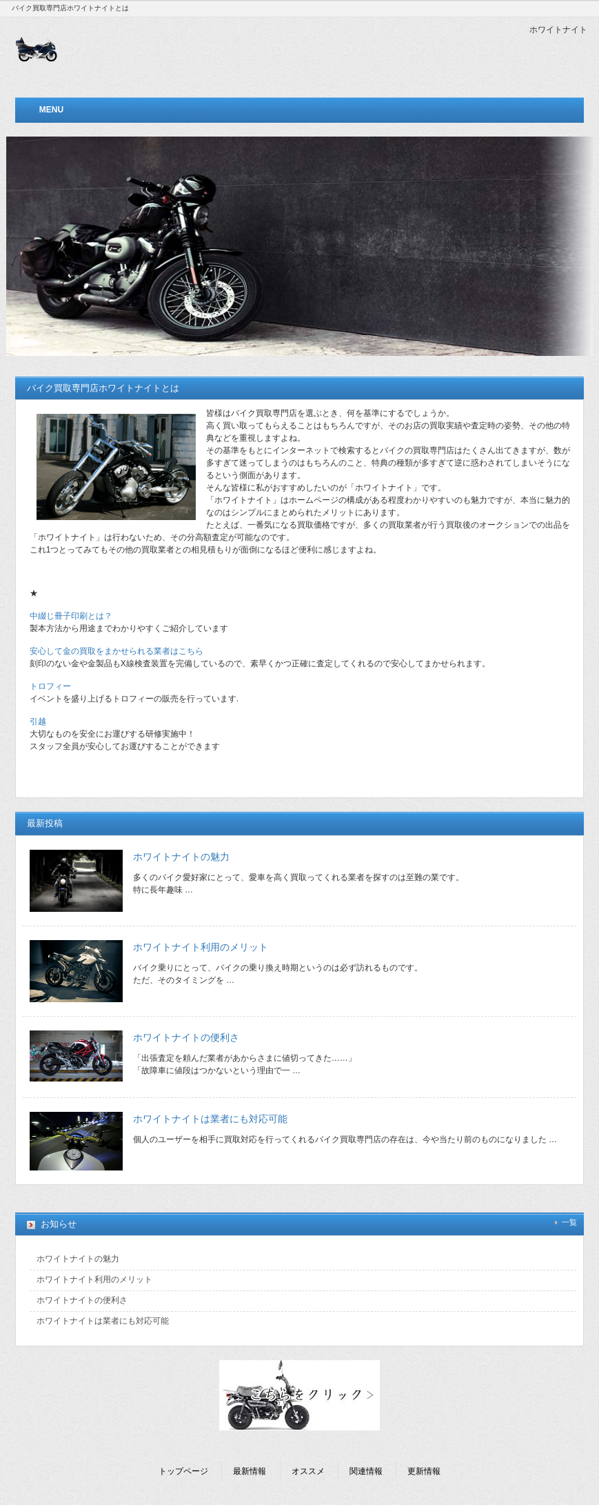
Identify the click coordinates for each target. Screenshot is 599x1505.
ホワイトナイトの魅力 (181, 856)
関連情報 (366, 1471)
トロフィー (50, 686)
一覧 (569, 1222)
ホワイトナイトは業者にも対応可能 (210, 1118)
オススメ (308, 1471)
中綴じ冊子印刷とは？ (71, 616)
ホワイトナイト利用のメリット (200, 947)
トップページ (183, 1471)
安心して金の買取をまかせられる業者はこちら (116, 651)
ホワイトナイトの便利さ (186, 1037)
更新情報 (423, 1471)
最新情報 (249, 1471)
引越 (38, 721)
